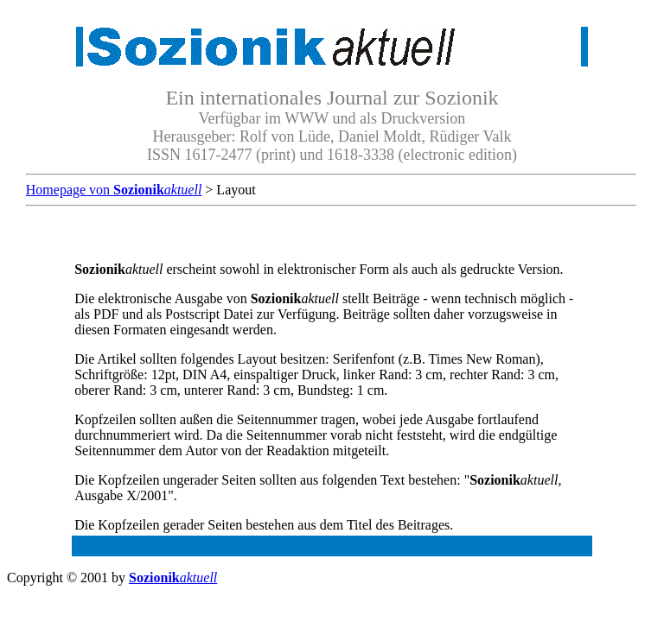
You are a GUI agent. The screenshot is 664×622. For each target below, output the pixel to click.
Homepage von (114, 189)
